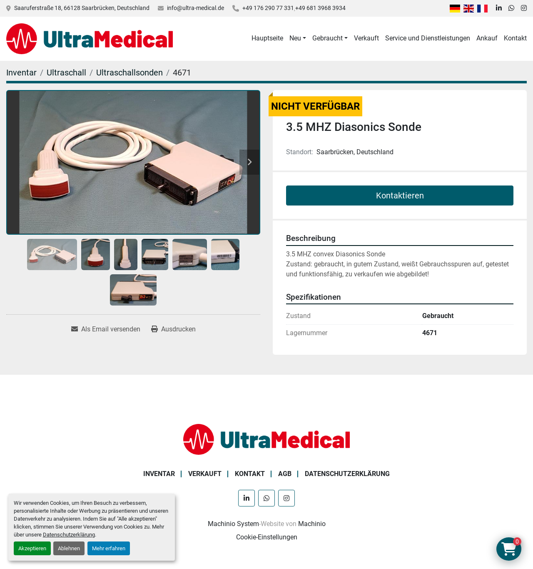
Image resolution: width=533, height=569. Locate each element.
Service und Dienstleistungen (427, 38)
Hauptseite (267, 38)
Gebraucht (327, 38)
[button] (297, 38)
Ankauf (487, 38)
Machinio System (233, 524)
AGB (284, 474)
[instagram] (524, 8)
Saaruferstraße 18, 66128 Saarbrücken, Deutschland (81, 8)
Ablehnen (69, 548)
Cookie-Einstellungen (266, 537)
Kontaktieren (400, 196)
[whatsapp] (511, 8)
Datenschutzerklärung (69, 534)
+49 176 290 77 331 (268, 8)
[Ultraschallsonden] (129, 73)
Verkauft (366, 38)
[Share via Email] (106, 329)
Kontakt (515, 38)
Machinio (312, 524)
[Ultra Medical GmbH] (266, 439)
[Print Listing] (173, 329)
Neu (295, 38)
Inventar (159, 474)
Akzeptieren (32, 548)
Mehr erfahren (108, 548)
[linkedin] (499, 8)
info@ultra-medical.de (195, 8)
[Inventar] (21, 73)
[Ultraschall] (66, 73)
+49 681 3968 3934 (320, 8)
